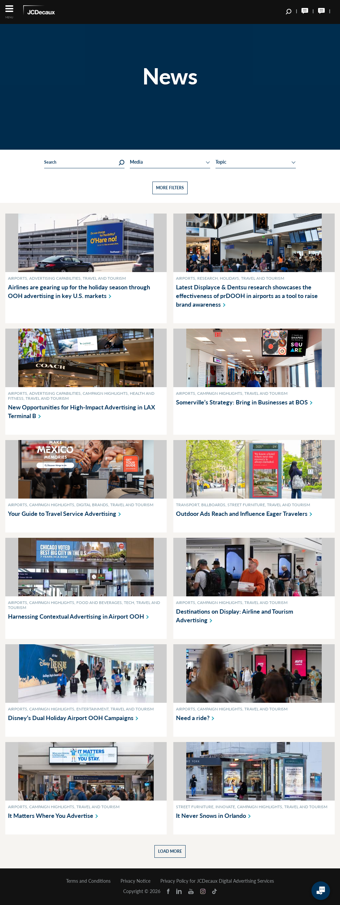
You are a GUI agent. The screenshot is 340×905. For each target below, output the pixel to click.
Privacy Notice (135, 881)
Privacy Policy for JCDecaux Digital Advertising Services (217, 881)
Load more (170, 851)
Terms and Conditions (88, 881)
